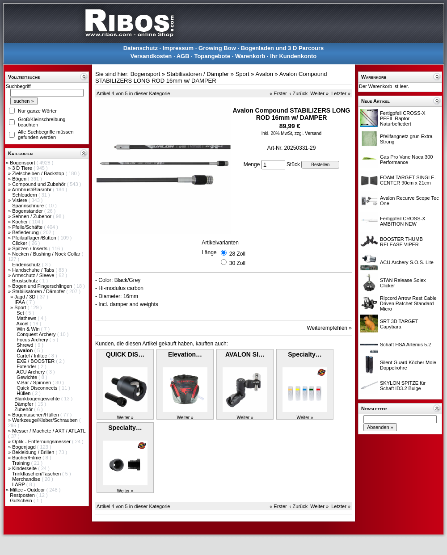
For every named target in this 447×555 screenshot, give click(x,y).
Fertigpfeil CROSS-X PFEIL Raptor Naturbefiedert (402, 118)
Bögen (20, 178)
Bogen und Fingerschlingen (42, 286)
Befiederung (26, 232)
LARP (19, 484)
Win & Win (29, 329)
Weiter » (319, 93)
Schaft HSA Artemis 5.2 (405, 344)
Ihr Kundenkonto (293, 56)
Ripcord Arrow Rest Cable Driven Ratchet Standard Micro (408, 303)
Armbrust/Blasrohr (32, 189)
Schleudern (25, 195)
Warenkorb (250, 56)
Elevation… (185, 354)
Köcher (20, 221)
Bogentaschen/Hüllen (36, 414)
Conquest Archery (37, 334)
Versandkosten (151, 56)
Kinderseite (25, 468)
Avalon (264, 74)
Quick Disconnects (38, 388)
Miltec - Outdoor (28, 489)
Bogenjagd (24, 447)
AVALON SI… (245, 354)
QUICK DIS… (125, 354)
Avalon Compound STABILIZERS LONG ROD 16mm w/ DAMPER (211, 77)
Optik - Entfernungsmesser (42, 441)
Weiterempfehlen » (329, 328)
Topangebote (212, 56)
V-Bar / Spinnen (34, 382)
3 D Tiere (23, 168)
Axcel (23, 323)
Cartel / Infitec (32, 355)
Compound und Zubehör (39, 184)
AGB (183, 56)
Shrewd (25, 345)
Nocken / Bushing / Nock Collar (46, 253)
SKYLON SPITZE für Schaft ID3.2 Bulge (403, 385)
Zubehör (24, 409)
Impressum (178, 48)
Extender (27, 366)
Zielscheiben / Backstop (38, 173)
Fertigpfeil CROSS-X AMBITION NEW (402, 221)
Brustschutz (25, 280)
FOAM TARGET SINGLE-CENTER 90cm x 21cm (408, 180)
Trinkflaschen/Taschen (37, 473)
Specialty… (304, 354)
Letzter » (340, 93)
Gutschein (22, 500)
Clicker (20, 243)
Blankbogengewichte (37, 398)
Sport (20, 307)
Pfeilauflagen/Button (35, 237)
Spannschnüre (28, 205)
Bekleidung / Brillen (33, 452)
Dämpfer (24, 404)
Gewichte (27, 377)
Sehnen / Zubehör (32, 216)
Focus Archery (33, 339)
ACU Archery (31, 371)
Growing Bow (217, 48)
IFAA (20, 302)
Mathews (27, 318)
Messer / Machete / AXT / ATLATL (48, 430)
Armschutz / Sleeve (34, 275)
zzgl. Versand (308, 133)
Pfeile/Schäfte (28, 227)
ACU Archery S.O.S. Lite (407, 262)
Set (21, 312)
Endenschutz (27, 264)
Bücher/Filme (27, 457)
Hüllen (24, 393)
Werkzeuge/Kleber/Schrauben (45, 420)
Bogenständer (28, 211)
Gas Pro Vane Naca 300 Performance (406, 159)
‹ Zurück (299, 93)
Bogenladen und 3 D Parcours (282, 48)
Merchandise (27, 479)
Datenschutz (140, 48)
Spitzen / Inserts (30, 248)
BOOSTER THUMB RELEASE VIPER (401, 241)
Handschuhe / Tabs (33, 270)
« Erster (278, 93)
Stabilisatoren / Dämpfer (39, 291)
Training (21, 463)
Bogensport (23, 162)
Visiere (20, 200)
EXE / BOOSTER (36, 361)
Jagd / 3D (25, 296)
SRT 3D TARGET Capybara (399, 324)
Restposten (23, 495)
